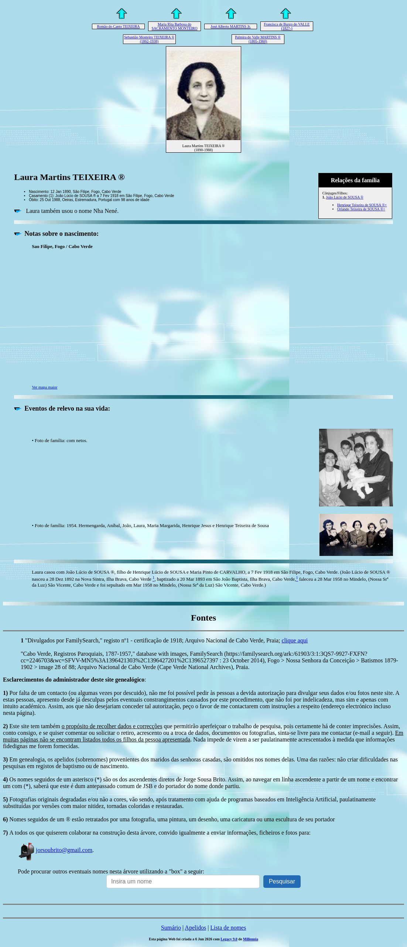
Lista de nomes (228, 927)
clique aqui (294, 640)
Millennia (250, 939)
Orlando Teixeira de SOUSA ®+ (361, 209)
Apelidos (195, 927)
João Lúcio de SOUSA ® (344, 197)
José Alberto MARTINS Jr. (230, 26)
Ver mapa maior (44, 387)
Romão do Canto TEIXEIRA (118, 26)
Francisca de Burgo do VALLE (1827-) (287, 26)
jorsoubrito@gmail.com (55, 850)
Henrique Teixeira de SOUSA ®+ (362, 205)
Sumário (171, 927)
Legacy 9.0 (228, 939)
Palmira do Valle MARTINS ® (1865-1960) (257, 39)
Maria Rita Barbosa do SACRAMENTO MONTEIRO (175, 26)
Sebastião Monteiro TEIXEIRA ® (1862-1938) (149, 39)
